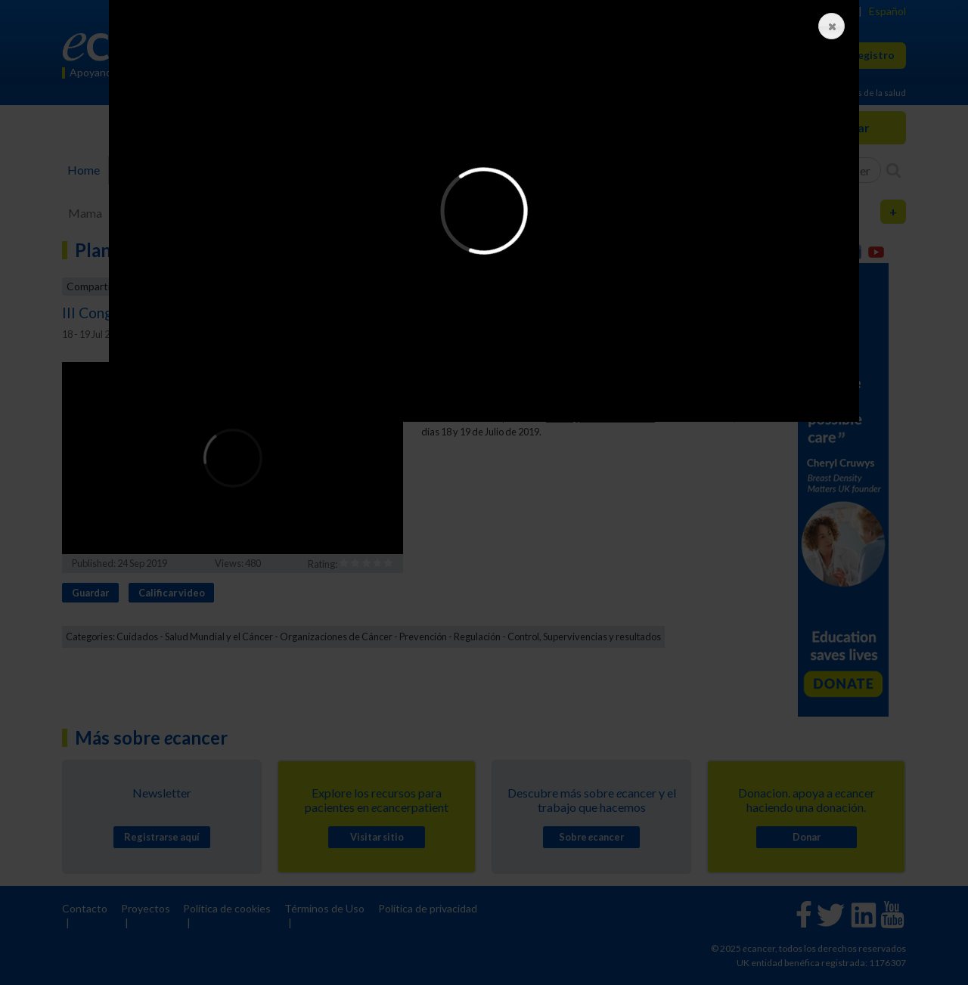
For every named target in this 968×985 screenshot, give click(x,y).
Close (828, 26)
